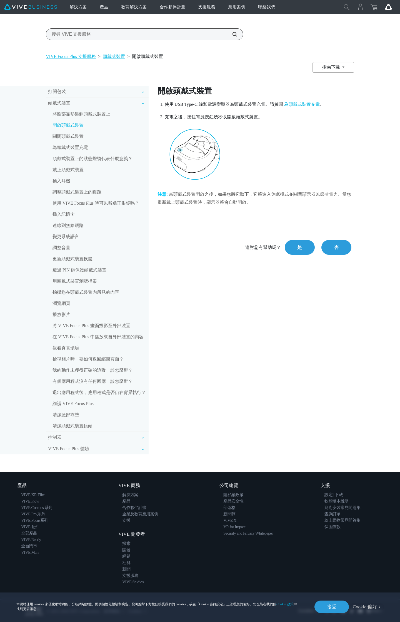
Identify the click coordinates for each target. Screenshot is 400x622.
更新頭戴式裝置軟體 (72, 258)
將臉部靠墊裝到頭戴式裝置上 (81, 114)
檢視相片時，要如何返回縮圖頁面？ (88, 359)
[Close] (347, 7)
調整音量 (61, 247)
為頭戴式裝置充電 (70, 147)
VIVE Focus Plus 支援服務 (71, 56)
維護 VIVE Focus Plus (73, 403)
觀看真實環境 (65, 348)
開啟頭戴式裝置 (68, 125)
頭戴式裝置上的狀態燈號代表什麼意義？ (92, 158)
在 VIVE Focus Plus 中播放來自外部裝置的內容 (98, 336)
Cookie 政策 (285, 604)
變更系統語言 (65, 236)
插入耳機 (61, 180)
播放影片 (61, 314)
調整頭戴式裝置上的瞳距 (76, 192)
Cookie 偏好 (365, 606)
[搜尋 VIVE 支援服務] (231, 34)
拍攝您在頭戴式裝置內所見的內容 (85, 292)
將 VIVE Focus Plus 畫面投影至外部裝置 (91, 325)
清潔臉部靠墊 (65, 414)
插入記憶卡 (63, 214)
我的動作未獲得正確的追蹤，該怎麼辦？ (92, 370)
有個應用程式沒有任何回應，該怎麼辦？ (92, 381)
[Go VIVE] (388, 7)
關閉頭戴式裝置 (68, 136)
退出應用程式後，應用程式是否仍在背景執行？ (99, 392)
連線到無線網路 (68, 225)
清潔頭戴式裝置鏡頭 (72, 425)
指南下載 (331, 67)
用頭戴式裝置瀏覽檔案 (74, 281)
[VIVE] (30, 7)
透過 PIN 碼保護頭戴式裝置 (79, 270)
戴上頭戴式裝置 (68, 169)
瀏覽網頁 (61, 303)
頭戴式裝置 (114, 56)
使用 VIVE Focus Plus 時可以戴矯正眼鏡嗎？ (95, 203)
